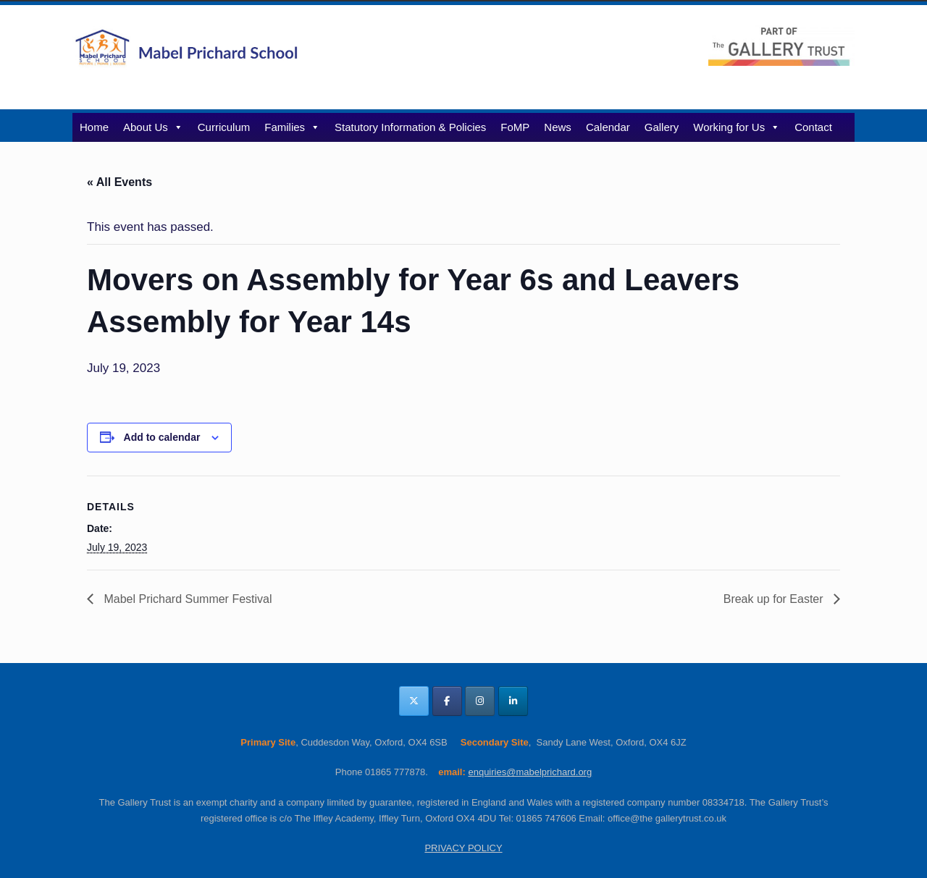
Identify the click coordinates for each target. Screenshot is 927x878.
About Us (153, 127)
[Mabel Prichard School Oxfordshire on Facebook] (447, 701)
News (557, 127)
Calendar (608, 127)
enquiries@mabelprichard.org (530, 772)
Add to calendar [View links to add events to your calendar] (162, 437)
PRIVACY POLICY (463, 848)
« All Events (119, 182)
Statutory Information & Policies (410, 127)
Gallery (662, 127)
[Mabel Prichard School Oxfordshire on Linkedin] (513, 701)
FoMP (514, 127)
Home (94, 127)
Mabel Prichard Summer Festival (186, 599)
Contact (813, 127)
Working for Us (736, 127)
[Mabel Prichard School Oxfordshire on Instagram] (480, 701)
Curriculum (224, 127)
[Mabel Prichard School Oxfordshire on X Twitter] (414, 701)
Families (292, 127)
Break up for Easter (774, 599)
